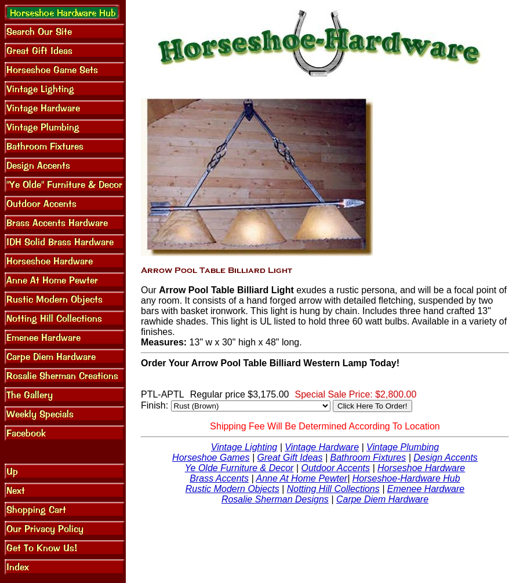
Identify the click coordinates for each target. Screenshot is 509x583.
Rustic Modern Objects (232, 489)
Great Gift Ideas (290, 457)
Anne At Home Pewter (301, 478)
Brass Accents (219, 478)
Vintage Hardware (322, 447)
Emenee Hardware (425, 489)
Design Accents (445, 457)
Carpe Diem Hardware (382, 499)
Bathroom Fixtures (368, 457)
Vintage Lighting (244, 447)
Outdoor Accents (335, 468)
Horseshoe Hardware (421, 468)
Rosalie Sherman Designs (275, 499)
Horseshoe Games (210, 457)
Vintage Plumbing (402, 447)
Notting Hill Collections (333, 489)
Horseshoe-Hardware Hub (406, 478)
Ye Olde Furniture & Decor (239, 468)
